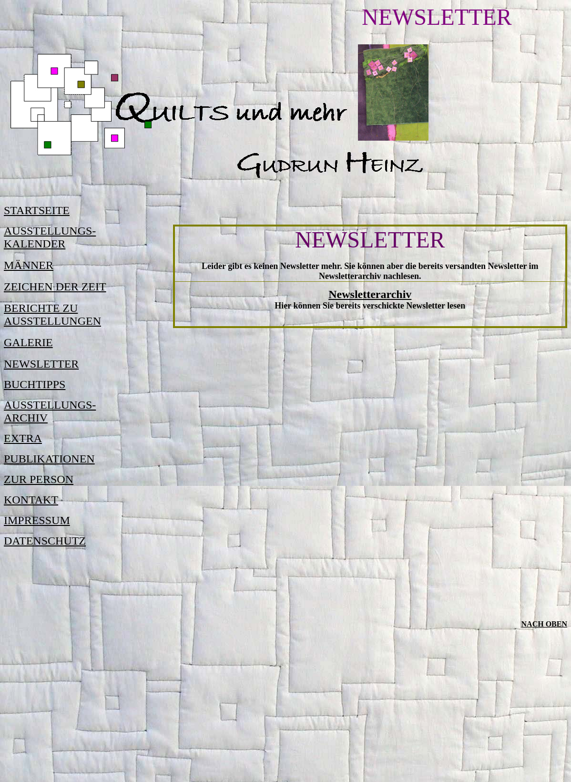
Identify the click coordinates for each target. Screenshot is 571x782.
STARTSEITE (37, 210)
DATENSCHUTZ (45, 541)
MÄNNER (28, 265)
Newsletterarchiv (369, 294)
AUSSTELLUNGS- (50, 231)
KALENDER (34, 243)
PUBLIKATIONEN (49, 459)
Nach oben (544, 624)
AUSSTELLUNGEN (52, 321)
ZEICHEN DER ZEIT (55, 286)
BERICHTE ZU (41, 308)
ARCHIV (26, 418)
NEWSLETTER (41, 364)
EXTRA (23, 438)
